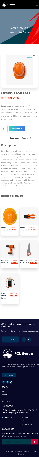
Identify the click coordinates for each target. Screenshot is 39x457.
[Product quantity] (4, 129)
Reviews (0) (26, 138)
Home (12, 32)
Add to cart (17, 128)
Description (14, 138)
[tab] (14, 138)
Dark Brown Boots (3, 295)
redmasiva (20, 454)
